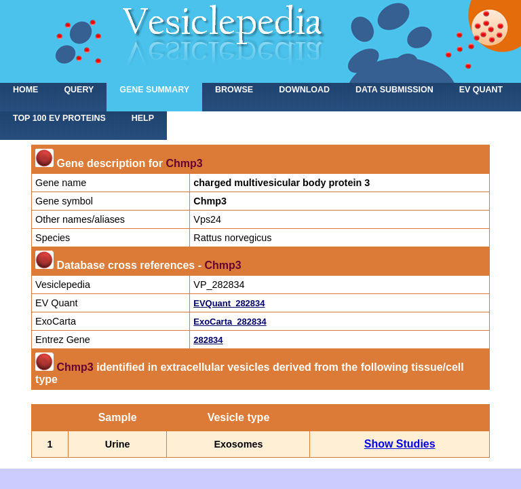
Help (143, 118)
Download (304, 89)
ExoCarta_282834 (229, 321)
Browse (234, 89)
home (25, 89)
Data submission (394, 89)
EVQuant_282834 (229, 303)
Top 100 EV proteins (59, 118)
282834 (208, 340)
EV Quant (481, 89)
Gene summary (154, 89)
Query (79, 89)
